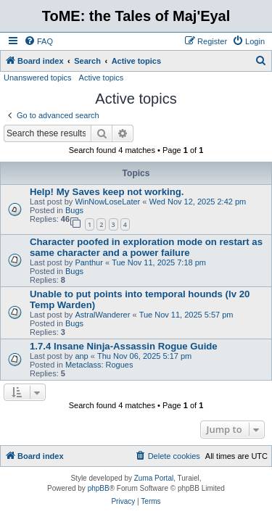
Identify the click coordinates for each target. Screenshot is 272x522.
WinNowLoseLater (107, 201)
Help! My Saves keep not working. (107, 191)
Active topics (101, 77)
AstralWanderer (102, 314)
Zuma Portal (153, 478)
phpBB (99, 488)
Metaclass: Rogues (99, 364)
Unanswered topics (38, 77)
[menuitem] (38, 41)
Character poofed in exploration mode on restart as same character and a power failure (146, 247)
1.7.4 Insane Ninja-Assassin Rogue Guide (124, 346)
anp (81, 356)
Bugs (74, 210)
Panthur (89, 262)
